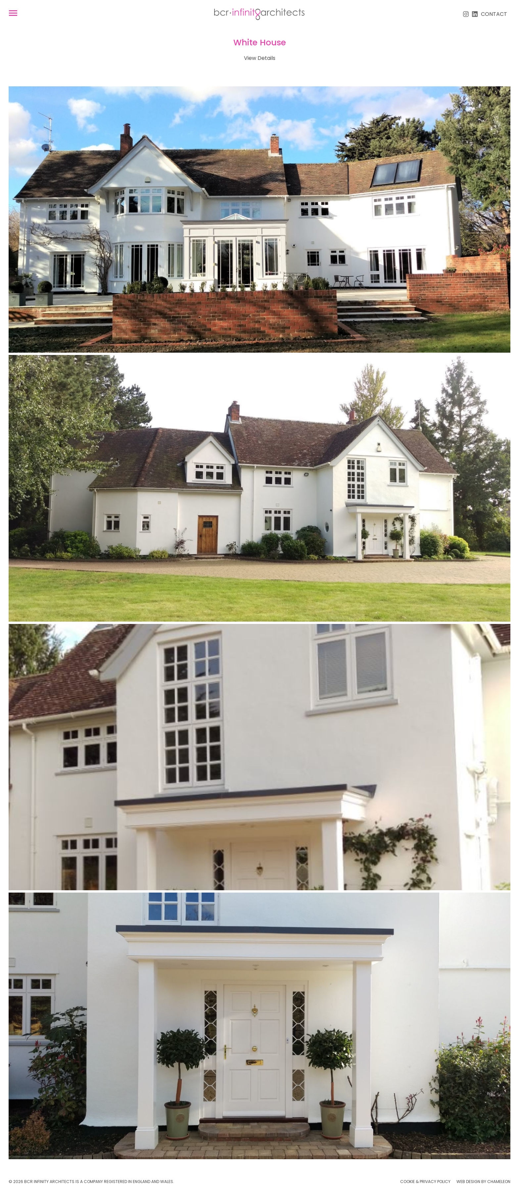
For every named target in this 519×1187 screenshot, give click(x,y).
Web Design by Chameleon (483, 1181)
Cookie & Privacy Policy (425, 1181)
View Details (259, 58)
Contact (494, 14)
